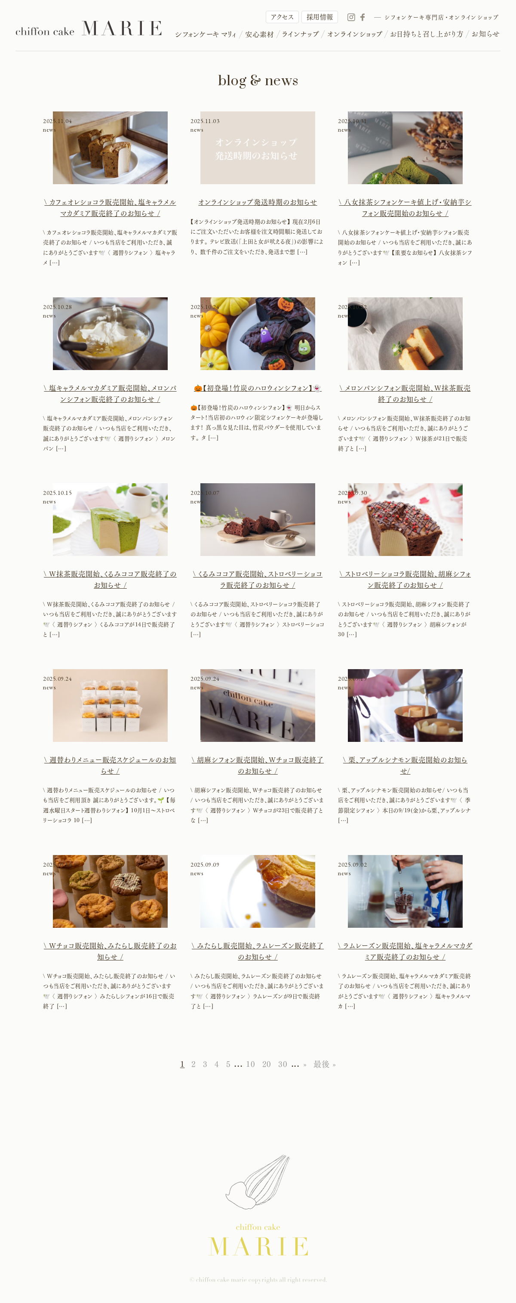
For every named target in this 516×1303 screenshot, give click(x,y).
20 (266, 1064)
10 (250, 1064)
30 (282, 1064)
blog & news (258, 81)
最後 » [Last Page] (324, 1064)
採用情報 (320, 17)
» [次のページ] (305, 1064)
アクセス (282, 17)
